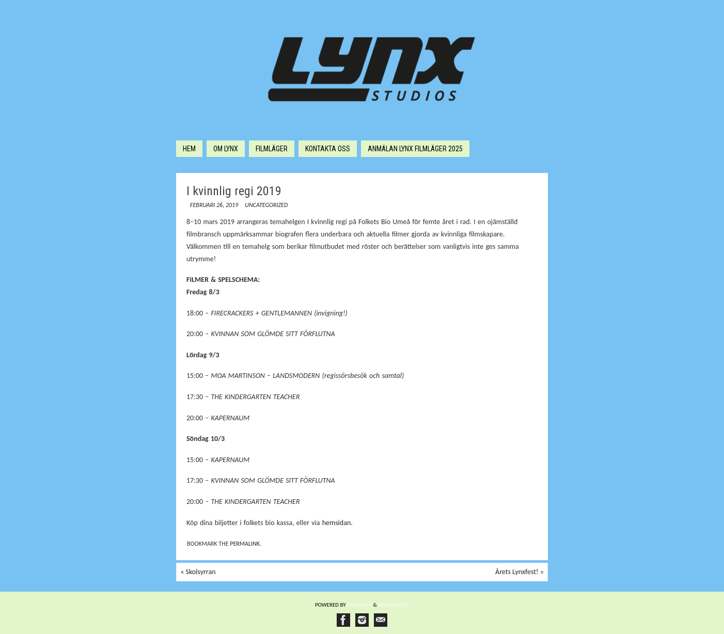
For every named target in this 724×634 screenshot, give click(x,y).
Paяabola (359, 604)
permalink (245, 543)
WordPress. (394, 604)
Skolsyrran (197, 571)
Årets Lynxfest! (519, 571)
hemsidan (336, 522)
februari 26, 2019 (214, 205)
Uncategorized (266, 205)
